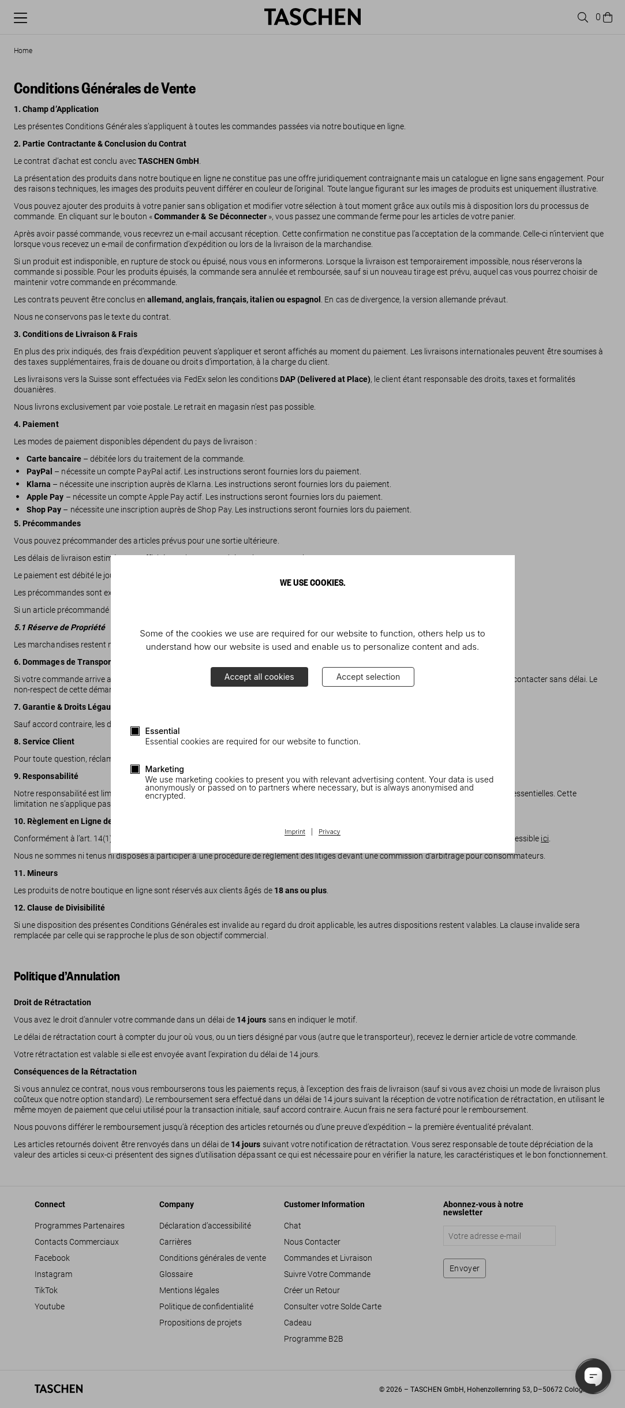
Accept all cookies (259, 676)
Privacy (329, 832)
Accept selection (368, 676)
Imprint (295, 832)
